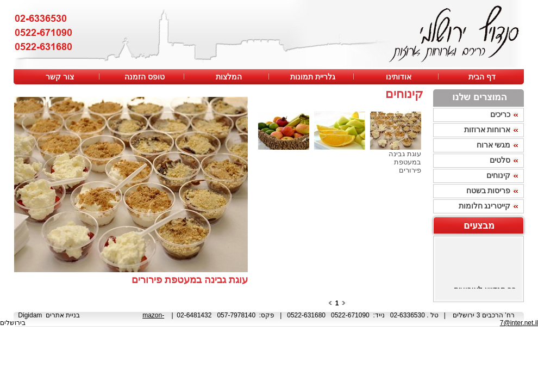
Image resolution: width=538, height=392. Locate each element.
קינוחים (498, 175)
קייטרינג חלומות (485, 205)
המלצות (228, 76)
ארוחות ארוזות (487, 129)
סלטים (500, 160)
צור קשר (60, 76)
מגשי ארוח (494, 144)
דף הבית (482, 76)
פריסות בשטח (488, 190)
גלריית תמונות (311, 76)
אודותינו (397, 76)
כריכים (500, 114)
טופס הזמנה (143, 76)
